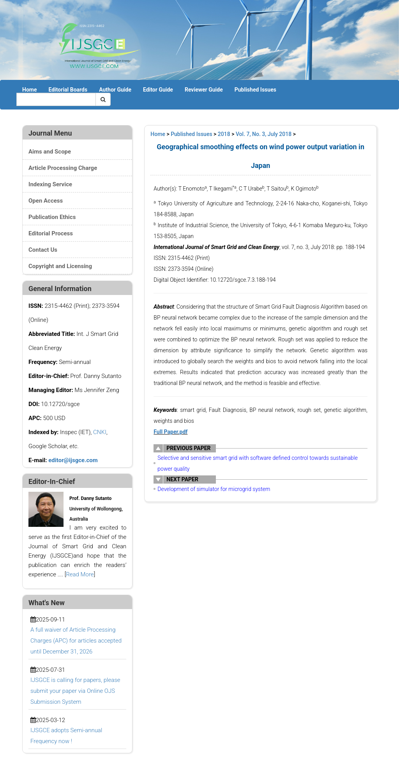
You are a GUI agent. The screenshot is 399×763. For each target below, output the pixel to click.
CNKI (99, 432)
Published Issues (255, 90)
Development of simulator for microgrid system (213, 489)
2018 (224, 134)
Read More (80, 574)
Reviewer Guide (204, 90)
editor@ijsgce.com (73, 460)
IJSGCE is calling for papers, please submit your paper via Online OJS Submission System (75, 690)
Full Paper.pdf (170, 432)
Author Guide (115, 90)
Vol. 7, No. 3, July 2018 (263, 134)
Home (29, 90)
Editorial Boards (67, 90)
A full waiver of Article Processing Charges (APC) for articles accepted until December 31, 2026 (76, 640)
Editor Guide (158, 90)
